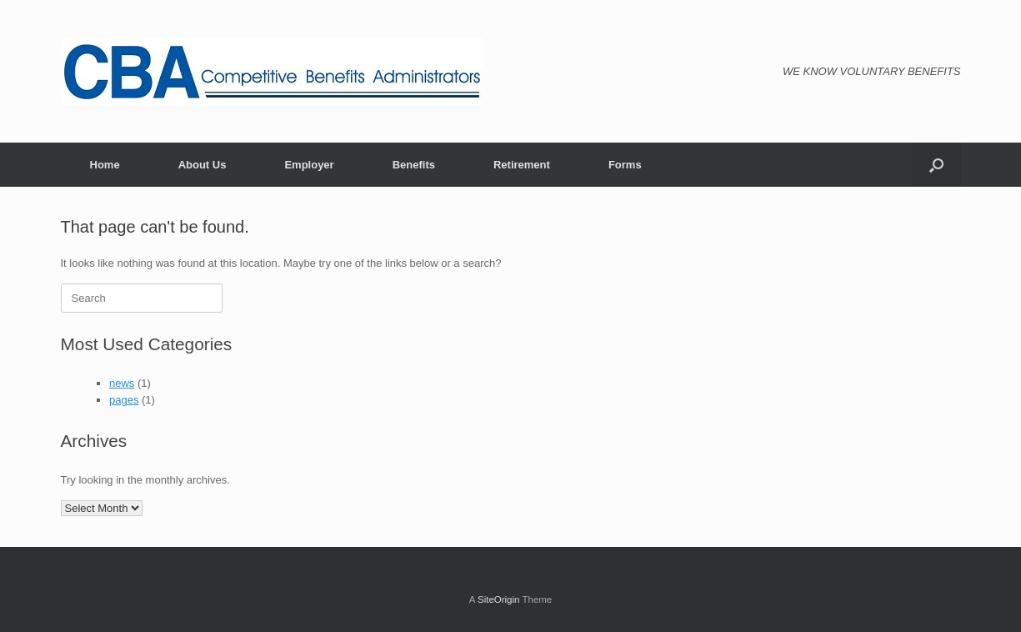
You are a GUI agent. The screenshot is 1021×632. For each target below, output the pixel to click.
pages (123, 400)
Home (105, 164)
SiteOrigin (499, 599)
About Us (202, 164)
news (121, 383)
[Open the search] (936, 165)
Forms (625, 164)
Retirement (521, 164)
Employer (308, 164)
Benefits (414, 164)
